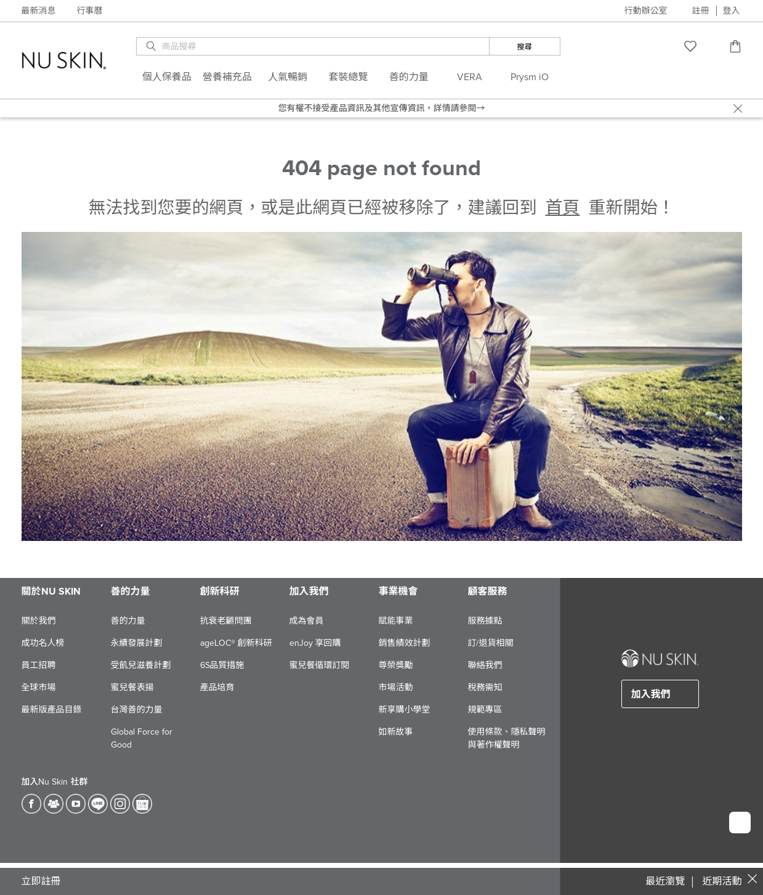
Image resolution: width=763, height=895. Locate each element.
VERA (469, 77)
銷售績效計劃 (404, 643)
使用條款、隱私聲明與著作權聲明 (507, 738)
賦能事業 (396, 621)
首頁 (562, 207)
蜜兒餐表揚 (132, 687)
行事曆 (90, 11)
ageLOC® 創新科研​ (236, 643)
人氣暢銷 (287, 77)
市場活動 (396, 687)
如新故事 (396, 732)
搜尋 (524, 47)
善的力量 (409, 77)
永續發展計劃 (137, 643)
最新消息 (39, 11)
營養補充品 (227, 77)
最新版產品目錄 (52, 709)
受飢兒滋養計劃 (141, 665)
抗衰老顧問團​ (226, 621)
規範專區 (485, 709)
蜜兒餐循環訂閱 (319, 665)
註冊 (700, 11)
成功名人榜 (43, 643)
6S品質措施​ (222, 665)
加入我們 (651, 694)
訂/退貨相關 (491, 643)
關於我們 (39, 621)
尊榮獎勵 (396, 665)
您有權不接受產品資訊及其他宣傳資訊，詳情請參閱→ (381, 108)
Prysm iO (530, 77)
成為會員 (306, 621)
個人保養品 (167, 77)
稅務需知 (485, 687)
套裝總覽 (348, 77)
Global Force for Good (141, 738)
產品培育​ (217, 687)
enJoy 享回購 (315, 643)
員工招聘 (39, 665)
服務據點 (485, 621)
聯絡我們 (485, 665)
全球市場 (39, 687)
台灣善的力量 (137, 709)
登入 (731, 11)
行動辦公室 (646, 11)
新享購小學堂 (404, 709)
